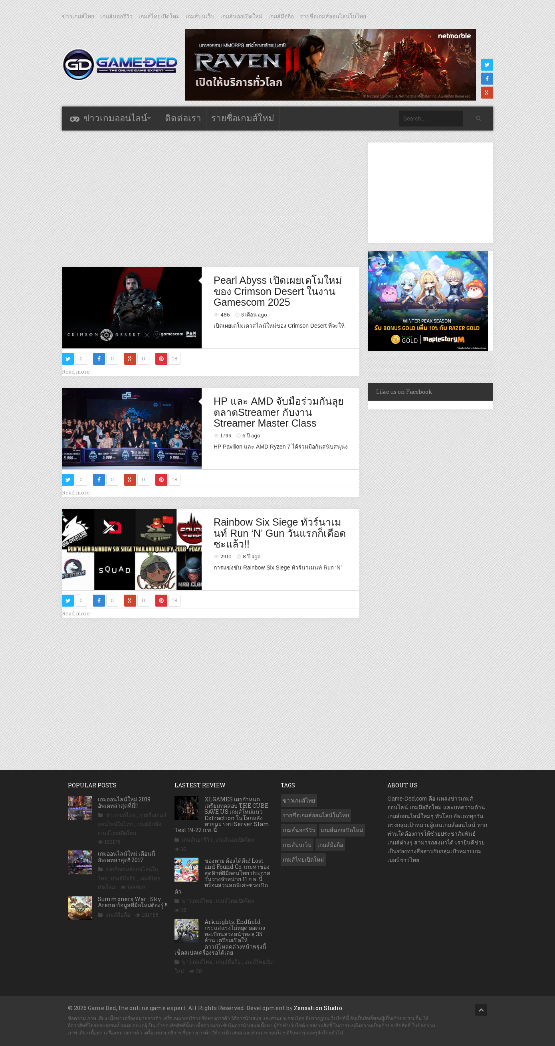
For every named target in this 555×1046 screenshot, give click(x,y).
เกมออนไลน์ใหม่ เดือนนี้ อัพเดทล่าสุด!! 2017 (126, 856)
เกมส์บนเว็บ (200, 16)
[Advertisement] (210, 198)
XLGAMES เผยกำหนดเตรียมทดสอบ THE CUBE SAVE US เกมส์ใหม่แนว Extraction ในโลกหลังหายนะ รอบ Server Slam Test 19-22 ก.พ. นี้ (222, 814)
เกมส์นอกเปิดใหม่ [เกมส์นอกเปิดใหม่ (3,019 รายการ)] (342, 830)
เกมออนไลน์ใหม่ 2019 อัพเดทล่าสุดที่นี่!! (124, 802)
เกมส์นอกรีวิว (116, 16)
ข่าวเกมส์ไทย (78, 16)
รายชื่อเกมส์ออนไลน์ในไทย (333, 16)
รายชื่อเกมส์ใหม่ (242, 118)
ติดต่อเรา (183, 118)
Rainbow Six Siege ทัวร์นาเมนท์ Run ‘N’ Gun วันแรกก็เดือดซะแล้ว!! (280, 533)
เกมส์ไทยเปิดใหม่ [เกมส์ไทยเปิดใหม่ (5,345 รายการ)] (303, 859)
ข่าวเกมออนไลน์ (115, 118)
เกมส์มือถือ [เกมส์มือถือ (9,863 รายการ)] (330, 845)
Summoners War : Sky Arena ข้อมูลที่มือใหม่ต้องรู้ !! (132, 902)
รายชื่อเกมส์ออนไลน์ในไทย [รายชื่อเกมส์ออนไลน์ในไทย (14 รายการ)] (316, 815)
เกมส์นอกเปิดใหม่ (241, 16)
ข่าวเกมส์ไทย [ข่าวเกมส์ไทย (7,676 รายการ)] (299, 800)
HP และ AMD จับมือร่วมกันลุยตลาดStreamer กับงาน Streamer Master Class (279, 412)
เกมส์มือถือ (281, 16)
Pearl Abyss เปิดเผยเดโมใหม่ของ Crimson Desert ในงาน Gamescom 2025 (278, 291)
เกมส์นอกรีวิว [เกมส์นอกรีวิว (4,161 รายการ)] (299, 830)
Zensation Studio (318, 1008)
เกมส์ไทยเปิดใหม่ (159, 16)
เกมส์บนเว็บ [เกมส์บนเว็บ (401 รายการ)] (297, 845)
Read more (76, 371)
